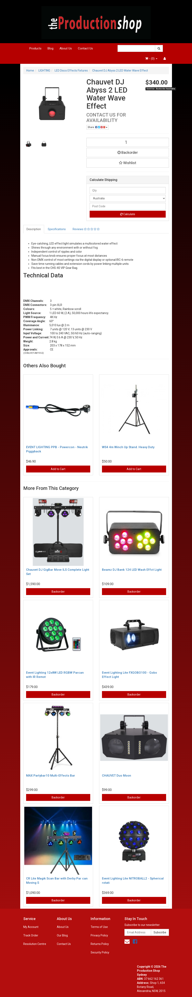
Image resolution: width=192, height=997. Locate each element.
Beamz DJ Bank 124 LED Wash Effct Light (132, 570)
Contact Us (85, 48)
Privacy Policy (99, 935)
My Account (30, 927)
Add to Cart (58, 469)
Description (34, 229)
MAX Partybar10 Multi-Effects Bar (50, 775)
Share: (97, 127)
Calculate (127, 214)
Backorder (128, 152)
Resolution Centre (34, 944)
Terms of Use (99, 927)
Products (35, 48)
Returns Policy (100, 944)
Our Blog (62, 935)
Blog (50, 48)
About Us (65, 48)
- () (151, 58)
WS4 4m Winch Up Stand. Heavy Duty (128, 447)
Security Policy (100, 952)
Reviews (86, 229)
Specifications (57, 229)
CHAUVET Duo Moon (116, 775)
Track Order (30, 935)
